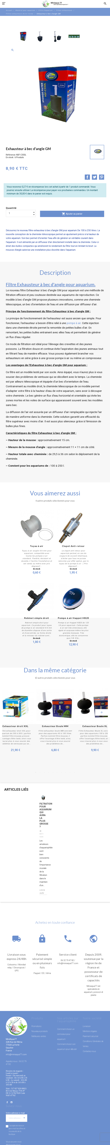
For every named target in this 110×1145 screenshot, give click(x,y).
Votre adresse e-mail (15, 1113)
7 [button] (61, 772)
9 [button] (70, 772)
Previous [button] (8, 712)
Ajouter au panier (72, 214)
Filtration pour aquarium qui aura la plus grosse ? (43, 815)
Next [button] (101, 712)
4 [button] (48, 772)
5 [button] (52, 772)
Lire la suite (42, 891)
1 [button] (35, 772)
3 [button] (44, 772)
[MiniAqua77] (55, 3)
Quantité (11, 208)
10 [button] (74, 772)
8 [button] (65, 772)
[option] (22, 36)
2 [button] (40, 772)
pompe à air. (74, 323)
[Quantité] (20, 213)
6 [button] (57, 772)
